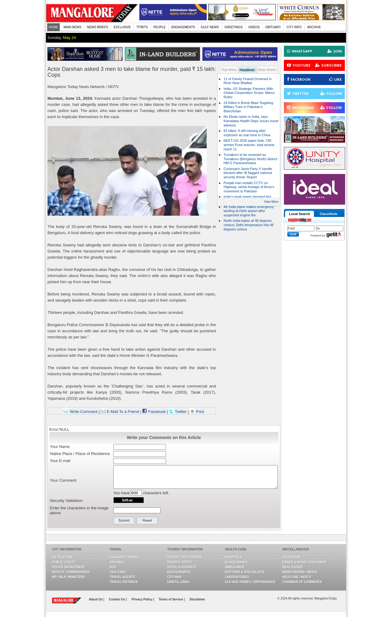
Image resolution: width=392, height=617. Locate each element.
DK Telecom (62, 557)
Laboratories (237, 577)
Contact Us (117, 599)
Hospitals (233, 557)
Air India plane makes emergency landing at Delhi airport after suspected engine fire (249, 211)
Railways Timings (124, 557)
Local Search (299, 214)
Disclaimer (197, 599)
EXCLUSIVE (122, 27)
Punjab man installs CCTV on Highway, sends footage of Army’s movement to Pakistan (249, 187)
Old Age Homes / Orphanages (250, 582)
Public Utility (64, 562)
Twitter (178, 411)
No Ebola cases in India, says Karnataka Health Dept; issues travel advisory (251, 121)
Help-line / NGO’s (296, 577)
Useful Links (178, 582)
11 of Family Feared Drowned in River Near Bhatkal (248, 81)
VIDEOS (254, 27)
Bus (113, 567)
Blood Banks (236, 562)
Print (197, 411)
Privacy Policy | (143, 599)
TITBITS (142, 27)
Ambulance (234, 567)
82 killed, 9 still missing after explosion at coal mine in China (247, 133)
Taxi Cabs (118, 572)
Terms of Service (171, 599)
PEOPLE (159, 27)
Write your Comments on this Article (164, 437)
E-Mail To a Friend (120, 411)
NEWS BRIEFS (97, 27)
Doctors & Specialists (244, 572)
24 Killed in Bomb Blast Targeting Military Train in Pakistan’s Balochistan (248, 107)
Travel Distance (124, 582)
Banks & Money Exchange (304, 562)
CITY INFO (294, 27)
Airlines (117, 562)
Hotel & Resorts (181, 567)
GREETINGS (233, 27)
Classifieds (328, 214)
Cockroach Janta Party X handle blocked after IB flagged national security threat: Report (248, 173)
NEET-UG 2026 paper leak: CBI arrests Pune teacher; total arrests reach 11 (249, 145)
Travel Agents (122, 577)
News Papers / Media (299, 572)
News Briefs (267, 69)
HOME (53, 27)
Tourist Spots (179, 562)
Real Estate (292, 567)
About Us (96, 599)
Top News (229, 69)
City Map (174, 577)
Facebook (154, 411)
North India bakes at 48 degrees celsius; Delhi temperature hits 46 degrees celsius (248, 225)
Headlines (247, 70)
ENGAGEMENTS (183, 27)
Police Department (68, 567)
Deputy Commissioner (71, 572)
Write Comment (80, 411)
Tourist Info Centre (184, 557)
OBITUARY (273, 27)
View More (271, 201)
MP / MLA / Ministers (68, 577)
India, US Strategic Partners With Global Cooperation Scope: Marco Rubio (249, 93)
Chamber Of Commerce (302, 582)
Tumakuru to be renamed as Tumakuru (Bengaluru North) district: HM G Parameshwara (251, 159)
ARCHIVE (314, 27)
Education (291, 557)
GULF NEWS (210, 27)
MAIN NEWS (72, 27)
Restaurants (178, 572)
